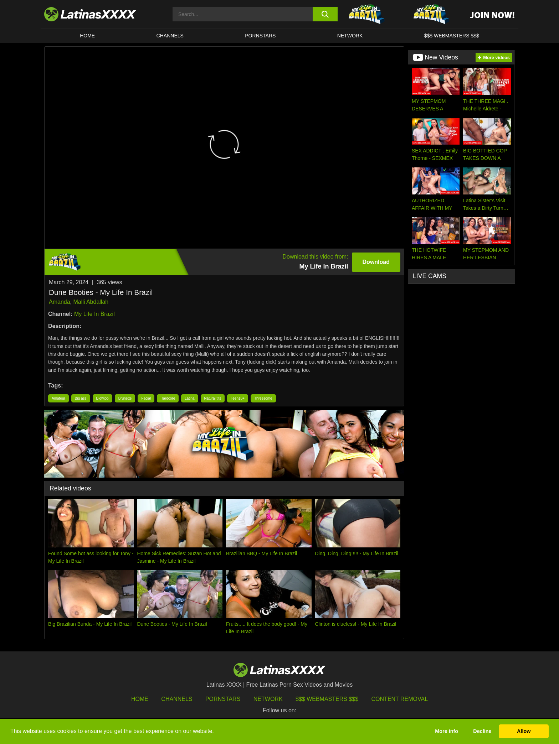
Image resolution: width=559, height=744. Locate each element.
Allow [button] (523, 731)
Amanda (59, 302)
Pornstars (260, 35)
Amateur (58, 398)
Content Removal (399, 699)
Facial (146, 398)
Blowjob (102, 398)
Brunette (125, 398)
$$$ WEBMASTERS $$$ (451, 35)
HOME (87, 35)
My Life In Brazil (94, 314)
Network (350, 35)
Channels (176, 699)
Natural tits (212, 398)
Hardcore (167, 398)
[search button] (325, 14)
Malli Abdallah (90, 302)
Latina (189, 398)
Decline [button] (482, 731)
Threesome (263, 398)
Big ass (81, 398)
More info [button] (446, 731)
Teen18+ (238, 398)
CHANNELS (170, 35)
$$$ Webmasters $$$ (327, 699)
